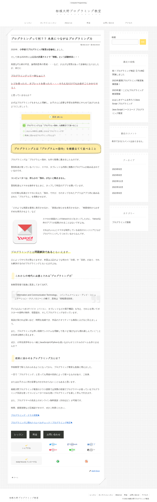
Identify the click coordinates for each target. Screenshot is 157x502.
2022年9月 (117, 193)
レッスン (18, 434)
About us (118, 495)
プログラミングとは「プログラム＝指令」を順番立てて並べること (52, 125)
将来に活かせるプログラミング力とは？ (40, 135)
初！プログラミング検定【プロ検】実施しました (128, 73)
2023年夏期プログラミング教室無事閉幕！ (128, 82)
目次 (54, 117)
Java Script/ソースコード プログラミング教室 (128, 111)
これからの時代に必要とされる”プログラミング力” (44, 131)
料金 (35, 434)
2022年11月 (117, 181)
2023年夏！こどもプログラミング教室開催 (128, 92)
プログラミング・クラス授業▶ (25, 415)
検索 (114, 37)
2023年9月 (117, 169)
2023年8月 (117, 175)
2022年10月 (117, 187)
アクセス (145, 495)
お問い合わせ (53, 434)
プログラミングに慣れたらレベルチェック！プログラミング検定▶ (42, 422)
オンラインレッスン (106, 495)
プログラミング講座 (121, 222)
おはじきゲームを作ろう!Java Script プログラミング (126, 102)
